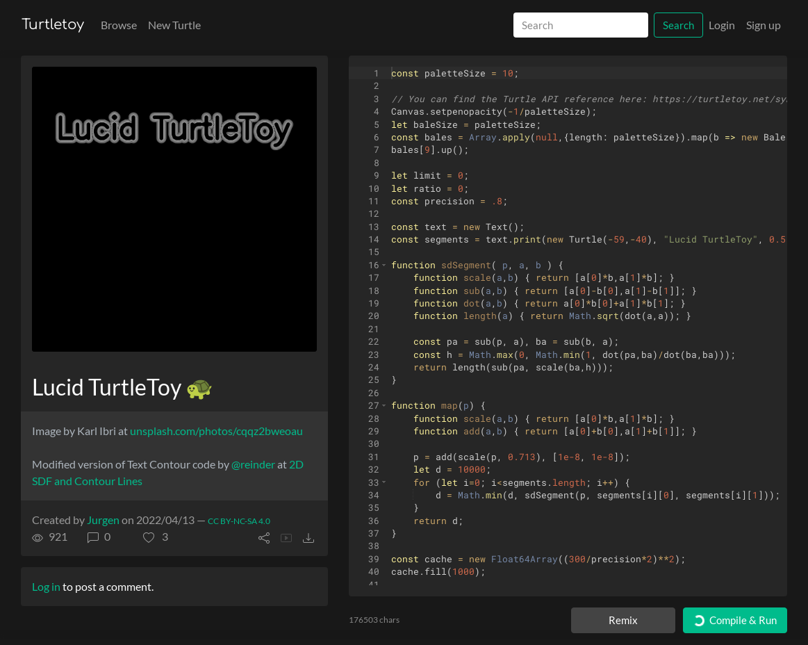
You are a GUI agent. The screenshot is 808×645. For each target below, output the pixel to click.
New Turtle (174, 24)
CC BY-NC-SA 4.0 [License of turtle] (239, 521)
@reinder (253, 464)
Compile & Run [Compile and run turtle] (734, 621)
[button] (155, 536)
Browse (119, 24)
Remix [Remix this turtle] (623, 620)
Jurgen (103, 519)
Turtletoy (53, 25)
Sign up (763, 24)
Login (722, 24)
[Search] (580, 25)
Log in (46, 586)
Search (678, 25)
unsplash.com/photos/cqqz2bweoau (216, 430)
